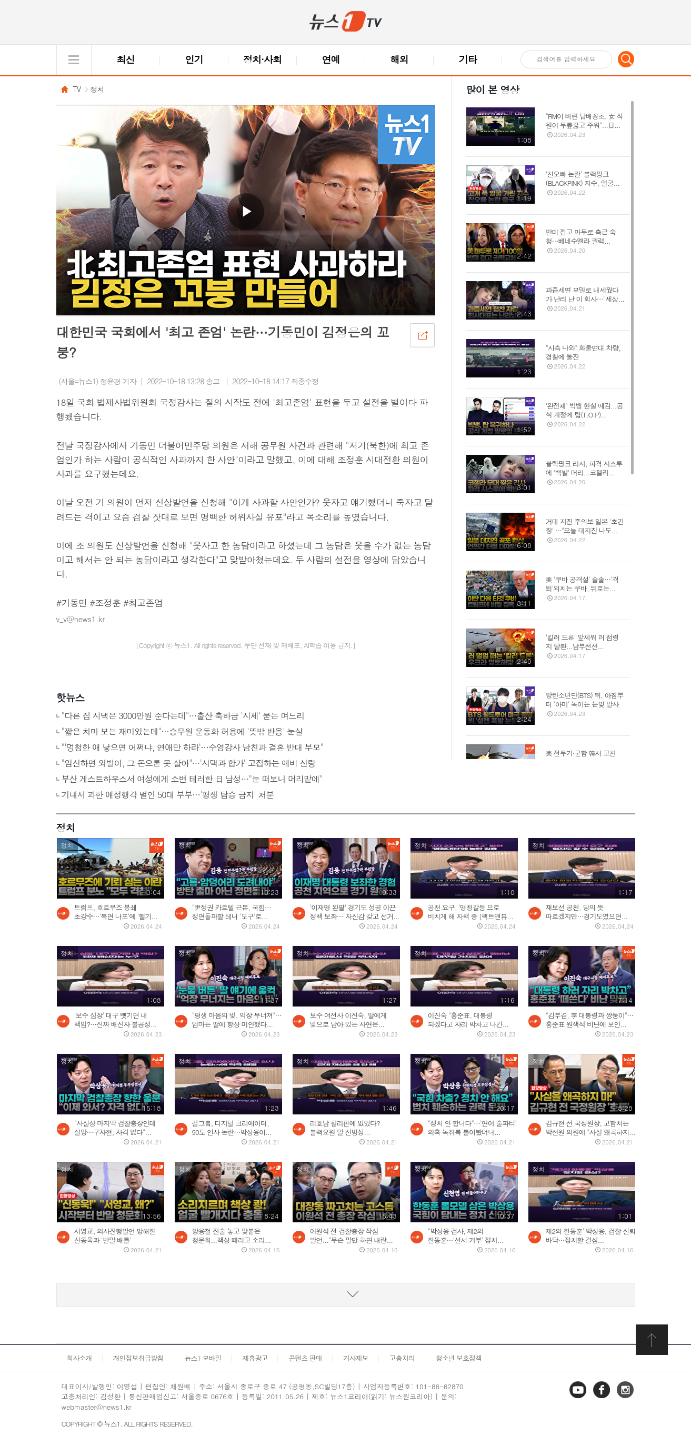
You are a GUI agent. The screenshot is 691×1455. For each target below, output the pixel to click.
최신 (126, 59)
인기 (194, 59)
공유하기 (422, 335)
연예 (331, 59)
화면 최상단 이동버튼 (652, 1340)
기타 (468, 59)
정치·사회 (262, 59)
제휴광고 (254, 1357)
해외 (399, 59)
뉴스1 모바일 (203, 1357)
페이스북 (602, 1397)
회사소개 (79, 1357)
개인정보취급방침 (138, 1357)
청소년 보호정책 (459, 1357)
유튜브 (578, 1397)
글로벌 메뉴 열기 (74, 60)
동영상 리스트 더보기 (345, 1295)
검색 (626, 59)
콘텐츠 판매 (305, 1357)
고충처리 (402, 1357)
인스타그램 (626, 1397)
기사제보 (355, 1357)
